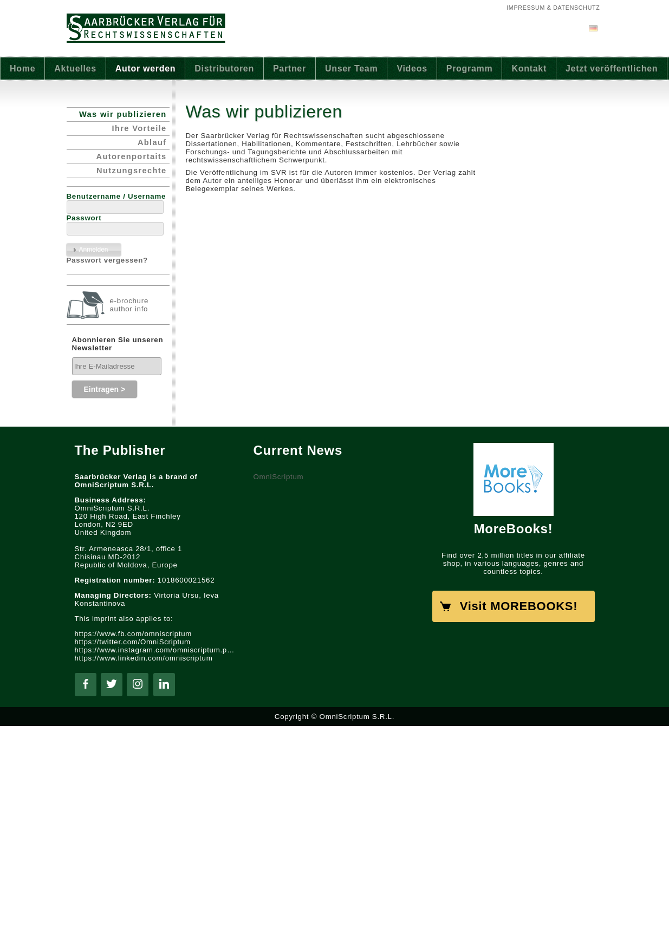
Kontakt (529, 68)
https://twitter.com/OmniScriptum (133, 642)
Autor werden (145, 68)
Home (22, 68)
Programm (469, 68)
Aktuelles (75, 68)
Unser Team (351, 68)
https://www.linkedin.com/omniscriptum (144, 658)
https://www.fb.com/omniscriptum (133, 634)
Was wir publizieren (123, 114)
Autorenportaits (131, 156)
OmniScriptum (279, 477)
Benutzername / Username (116, 196)
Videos (412, 68)
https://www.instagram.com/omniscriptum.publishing (156, 650)
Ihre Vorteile (139, 128)
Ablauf (152, 142)
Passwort (84, 218)
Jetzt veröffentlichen (612, 68)
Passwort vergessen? (107, 260)
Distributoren (224, 68)
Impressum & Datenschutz (553, 7)
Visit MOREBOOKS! (518, 606)
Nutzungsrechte (131, 170)
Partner (289, 68)
